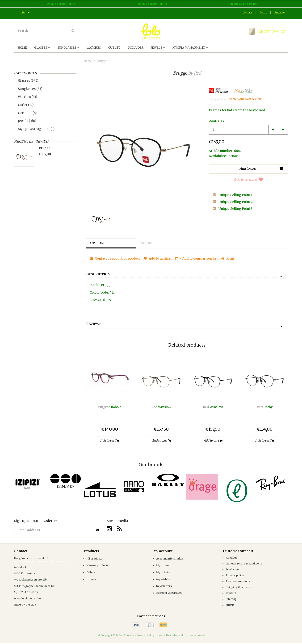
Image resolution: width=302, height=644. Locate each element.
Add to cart (109, 440)
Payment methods (238, 581)
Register (279, 12)
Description (98, 274)
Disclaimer (233, 569)
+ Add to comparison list (196, 259)
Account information (169, 558)
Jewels (158, 47)
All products (94, 558)
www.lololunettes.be (27, 598)
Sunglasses (68, 47)
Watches (94, 47)
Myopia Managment (190, 47)
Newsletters (164, 586)
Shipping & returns (238, 587)
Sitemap (231, 599)
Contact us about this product (115, 259)
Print (227, 259)
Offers (91, 572)
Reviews (93, 324)
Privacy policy (235, 575)
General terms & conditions (244, 563)
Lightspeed (156, 635)
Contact (247, 12)
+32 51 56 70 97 (26, 592)
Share (147, 243)
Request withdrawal (169, 592)
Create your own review (244, 99)
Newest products (98, 565)
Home (22, 47)
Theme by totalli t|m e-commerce (185, 635)
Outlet (114, 47)
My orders (163, 565)
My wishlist (163, 579)
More (242, 90)
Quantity (216, 120)
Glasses (42, 47)
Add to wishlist (248, 179)
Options (99, 243)
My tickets (163, 572)
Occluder (135, 47)
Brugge (102, 61)
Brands (91, 579)
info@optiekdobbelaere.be (34, 586)
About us (231, 557)
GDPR (230, 605)
